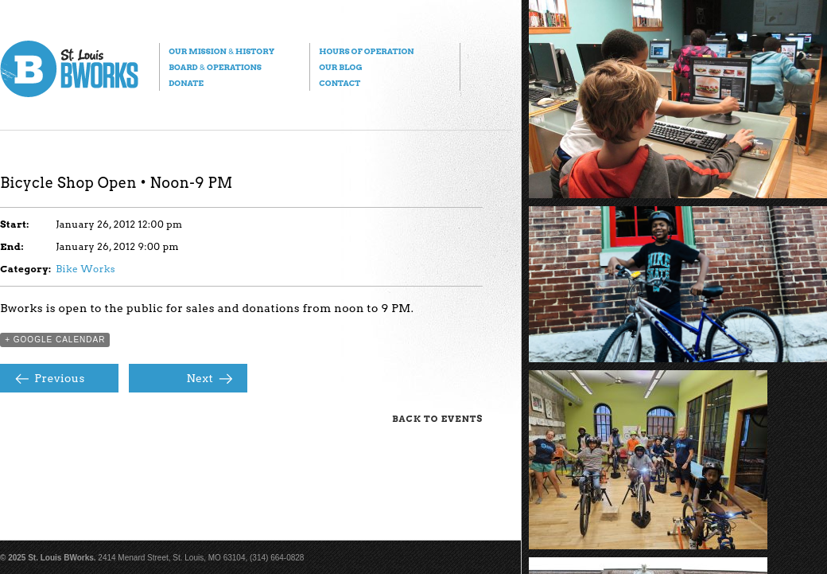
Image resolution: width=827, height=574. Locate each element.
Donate (186, 83)
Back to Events (437, 418)
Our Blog (340, 67)
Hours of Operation (366, 51)
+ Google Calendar (55, 339)
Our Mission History (221, 51)
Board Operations (215, 67)
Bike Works (85, 269)
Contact (339, 83)
